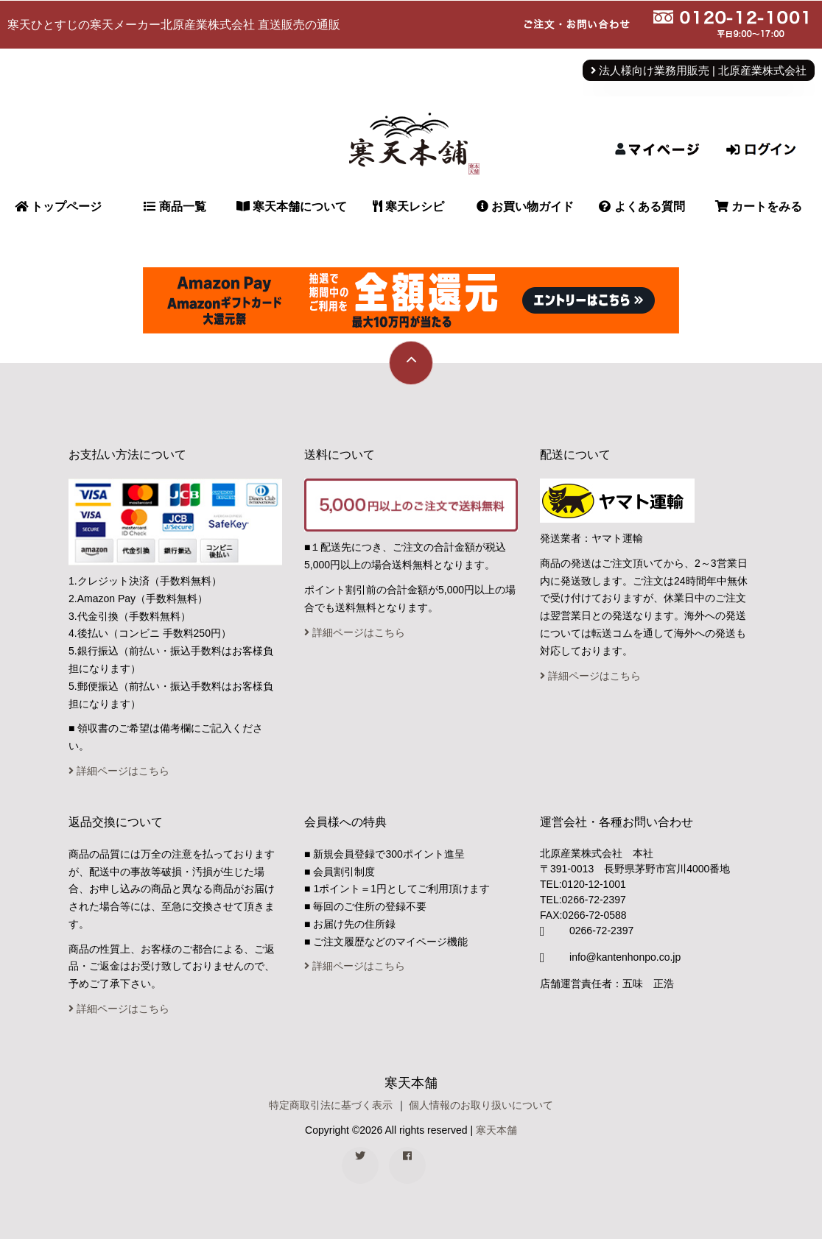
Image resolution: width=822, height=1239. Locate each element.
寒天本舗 (496, 1130)
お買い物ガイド (525, 206)
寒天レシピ (408, 206)
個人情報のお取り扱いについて (481, 1105)
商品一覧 (175, 206)
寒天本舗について (291, 206)
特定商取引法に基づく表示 (331, 1105)
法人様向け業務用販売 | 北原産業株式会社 (699, 71)
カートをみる (758, 206)
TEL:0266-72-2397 (583, 900)
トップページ (58, 206)
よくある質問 (641, 206)
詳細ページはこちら (118, 771)
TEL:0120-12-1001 (583, 884)
